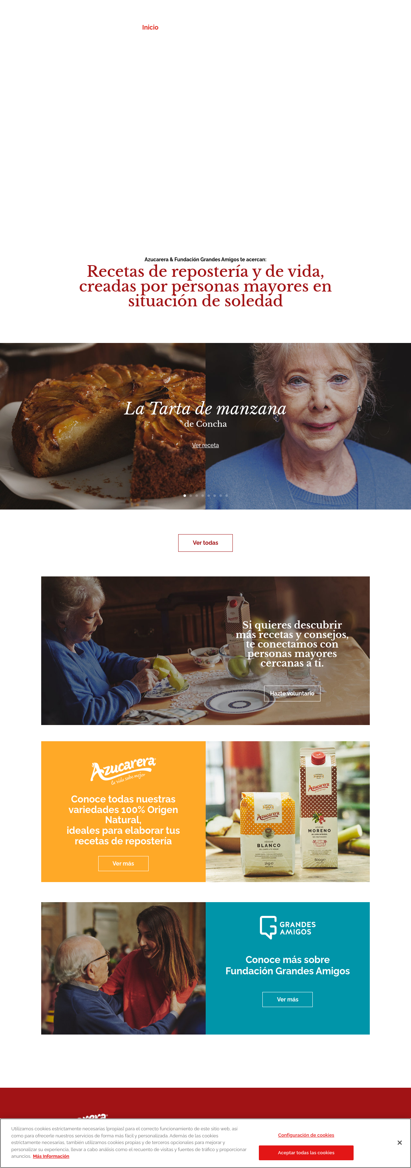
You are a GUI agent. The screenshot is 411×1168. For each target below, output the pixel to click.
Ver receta (205, 445)
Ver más (123, 863)
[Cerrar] (399, 1142)
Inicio (150, 28)
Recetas (178, 28)
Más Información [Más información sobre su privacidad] (51, 1156)
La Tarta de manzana (205, 409)
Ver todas (205, 542)
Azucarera (213, 28)
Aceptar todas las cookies (306, 1152)
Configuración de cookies (306, 1135)
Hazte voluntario (292, 693)
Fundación (253, 28)
